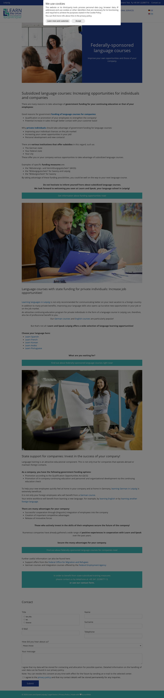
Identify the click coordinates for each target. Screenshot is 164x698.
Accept (78, 21)
